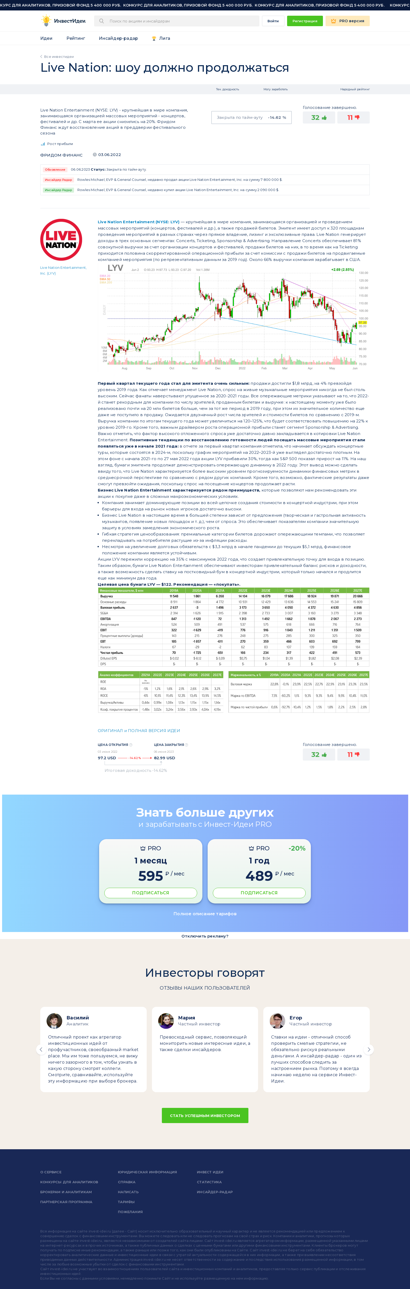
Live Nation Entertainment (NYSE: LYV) (138, 221)
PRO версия (351, 21)
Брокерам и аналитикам (66, 1192)
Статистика (209, 1182)
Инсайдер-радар (118, 38)
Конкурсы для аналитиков (69, 1182)
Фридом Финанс (61, 155)
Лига (164, 38)
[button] (41, 1049)
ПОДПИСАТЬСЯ (150, 892)
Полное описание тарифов (205, 913)
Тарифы (126, 1202)
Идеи (46, 38)
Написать (128, 1192)
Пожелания (130, 1212)
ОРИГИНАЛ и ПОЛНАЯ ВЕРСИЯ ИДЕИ (139, 730)
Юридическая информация (147, 1172)
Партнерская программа (66, 1202)
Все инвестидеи (59, 56)
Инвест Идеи (210, 1172)
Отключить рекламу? (205, 936)
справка (126, 1182)
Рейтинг (75, 38)
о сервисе (50, 1172)
